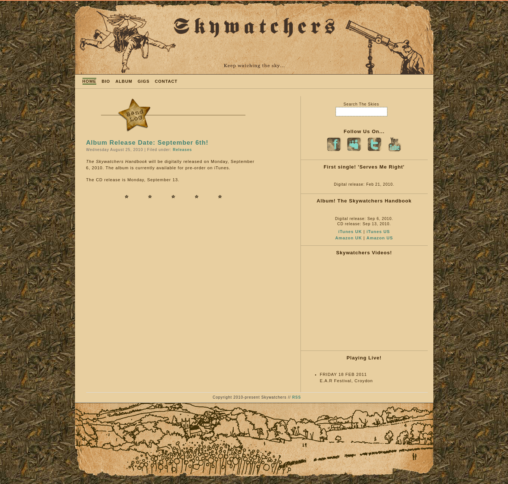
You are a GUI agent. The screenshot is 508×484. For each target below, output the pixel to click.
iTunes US (378, 231)
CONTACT (166, 81)
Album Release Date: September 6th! (147, 142)
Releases (182, 150)
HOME (89, 81)
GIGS (144, 81)
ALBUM (123, 81)
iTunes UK (350, 231)
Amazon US (380, 238)
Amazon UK (348, 238)
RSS (296, 397)
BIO (106, 81)
